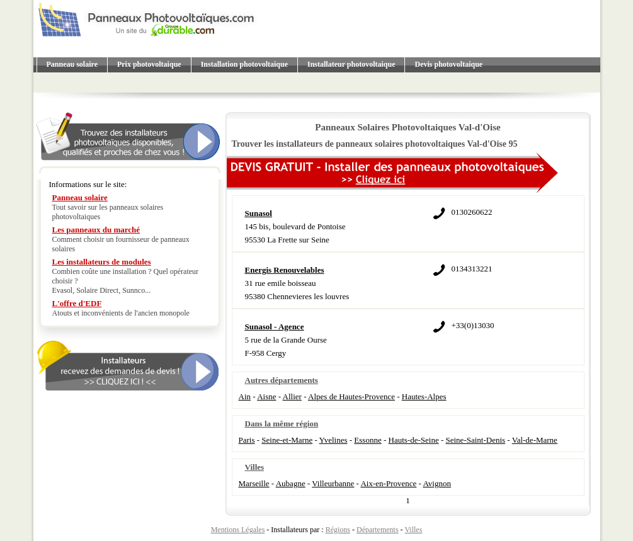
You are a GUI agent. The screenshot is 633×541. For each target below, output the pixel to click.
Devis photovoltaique (448, 64)
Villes (413, 529)
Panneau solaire (72, 64)
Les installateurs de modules (101, 261)
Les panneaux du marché (96, 229)
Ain (245, 396)
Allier (292, 396)
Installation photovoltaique (244, 64)
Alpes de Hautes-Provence (351, 396)
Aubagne (290, 483)
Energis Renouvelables (284, 270)
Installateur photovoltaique (351, 64)
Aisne (266, 396)
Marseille (254, 483)
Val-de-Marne (534, 440)
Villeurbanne (333, 483)
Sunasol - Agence (274, 326)
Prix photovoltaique (149, 64)
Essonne (367, 440)
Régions (338, 529)
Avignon (437, 483)
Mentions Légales (238, 529)
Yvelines (333, 440)
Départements (377, 529)
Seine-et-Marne (286, 440)
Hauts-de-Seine (414, 440)
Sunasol (258, 213)
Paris (247, 440)
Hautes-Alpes (424, 396)
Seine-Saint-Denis (476, 440)
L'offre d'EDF (77, 303)
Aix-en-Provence (388, 483)
